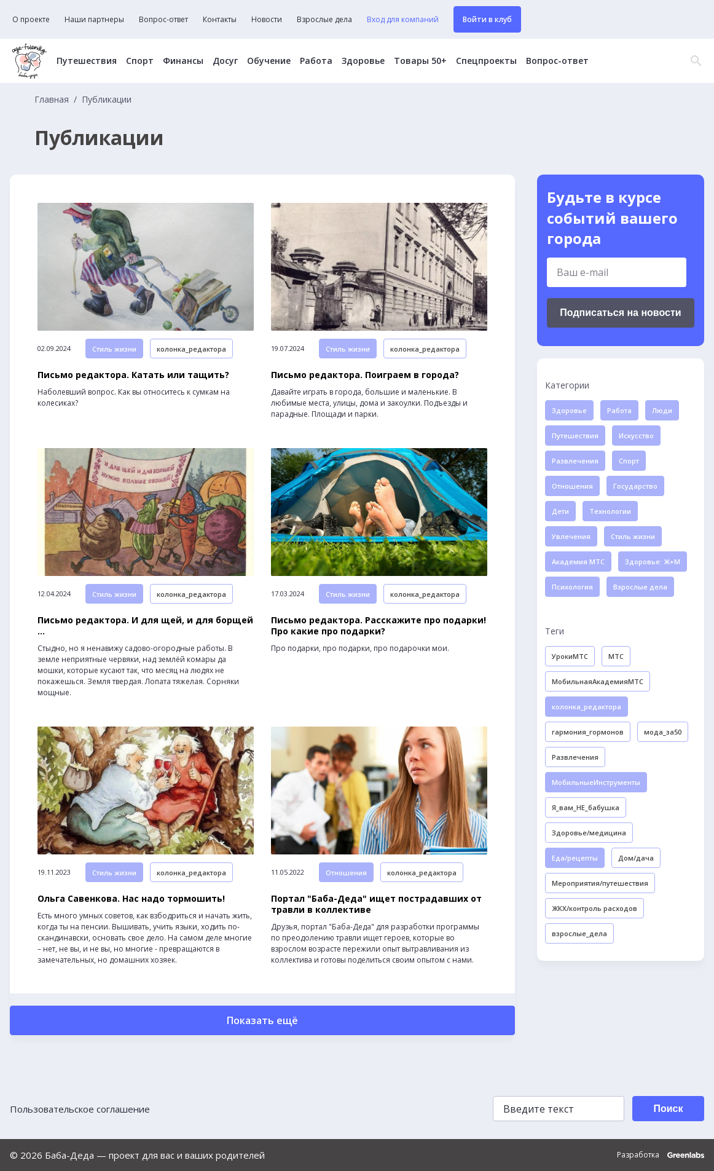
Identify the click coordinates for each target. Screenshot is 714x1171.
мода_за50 (662, 731)
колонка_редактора (191, 348)
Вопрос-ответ (163, 19)
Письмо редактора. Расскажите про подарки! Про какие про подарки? (378, 626)
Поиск (668, 1108)
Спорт (140, 61)
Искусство (636, 435)
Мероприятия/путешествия (600, 883)
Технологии (610, 511)
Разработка (660, 1155)
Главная (51, 99)
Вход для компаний (403, 19)
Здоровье (363, 61)
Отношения (346, 872)
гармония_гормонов (588, 731)
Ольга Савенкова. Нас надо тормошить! (131, 898)
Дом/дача (636, 857)
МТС (616, 656)
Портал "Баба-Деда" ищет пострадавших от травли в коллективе (376, 904)
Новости (266, 19)
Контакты (220, 19)
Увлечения (571, 536)
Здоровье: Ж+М (652, 561)
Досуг (225, 61)
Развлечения (575, 460)
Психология (572, 586)
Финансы (183, 61)
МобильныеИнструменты (596, 782)
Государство (635, 486)
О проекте (31, 19)
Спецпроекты (486, 61)
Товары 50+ (420, 61)
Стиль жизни (114, 348)
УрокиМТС (570, 656)
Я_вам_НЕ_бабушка (585, 807)
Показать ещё (262, 1020)
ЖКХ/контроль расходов (594, 908)
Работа (316, 61)
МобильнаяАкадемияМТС (597, 681)
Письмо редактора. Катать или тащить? (133, 374)
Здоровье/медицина (589, 832)
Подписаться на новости (620, 312)
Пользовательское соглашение (80, 1109)
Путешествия (87, 61)
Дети (560, 511)
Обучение (269, 61)
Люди (662, 410)
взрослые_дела (579, 933)
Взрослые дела (324, 19)
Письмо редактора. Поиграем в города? (365, 374)
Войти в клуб (487, 19)
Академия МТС (578, 561)
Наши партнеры (94, 19)
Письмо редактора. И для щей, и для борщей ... (145, 626)
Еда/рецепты (575, 857)
